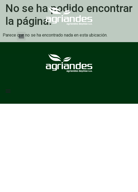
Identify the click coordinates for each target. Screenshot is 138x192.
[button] (21, 36)
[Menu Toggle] (8, 91)
